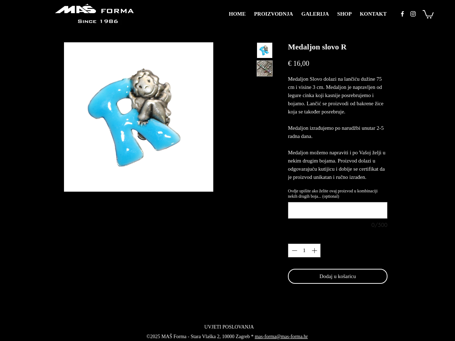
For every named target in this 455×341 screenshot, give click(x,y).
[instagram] (413, 13)
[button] (428, 13)
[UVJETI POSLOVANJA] (229, 327)
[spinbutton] (304, 250)
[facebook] (402, 13)
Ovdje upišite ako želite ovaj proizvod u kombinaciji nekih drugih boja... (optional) (333, 193)
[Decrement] (294, 250)
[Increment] (315, 250)
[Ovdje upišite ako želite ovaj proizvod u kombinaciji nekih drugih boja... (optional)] (337, 210)
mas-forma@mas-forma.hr (281, 336)
